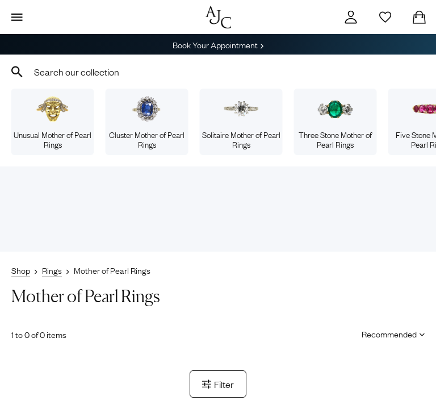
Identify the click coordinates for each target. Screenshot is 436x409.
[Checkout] (419, 17)
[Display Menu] (17, 17)
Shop (20, 270)
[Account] (351, 17)
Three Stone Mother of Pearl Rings (335, 122)
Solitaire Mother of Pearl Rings (241, 122)
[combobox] (218, 72)
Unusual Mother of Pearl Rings (52, 122)
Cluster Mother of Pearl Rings (147, 122)
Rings (52, 270)
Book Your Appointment (218, 44)
